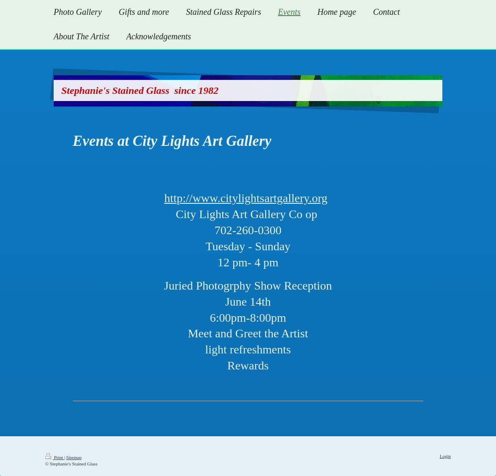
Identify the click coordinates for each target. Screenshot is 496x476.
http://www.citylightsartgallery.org (245, 198)
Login (445, 456)
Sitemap (74, 457)
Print (54, 457)
